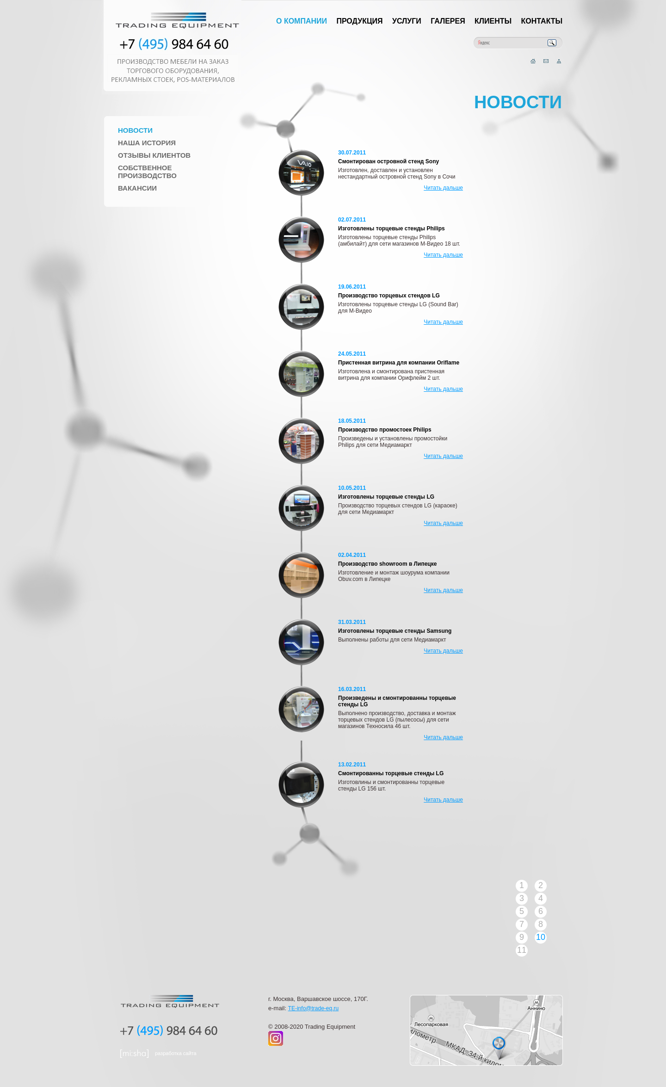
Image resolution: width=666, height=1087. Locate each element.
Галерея (448, 21)
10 (540, 937)
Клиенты (493, 21)
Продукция (359, 21)
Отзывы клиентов (154, 155)
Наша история (147, 143)
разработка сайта (176, 1053)
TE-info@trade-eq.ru (313, 1008)
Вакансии (137, 188)
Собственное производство (147, 171)
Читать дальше (443, 188)
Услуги (406, 21)
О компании (301, 21)
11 (521, 950)
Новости (135, 130)
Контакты (542, 21)
